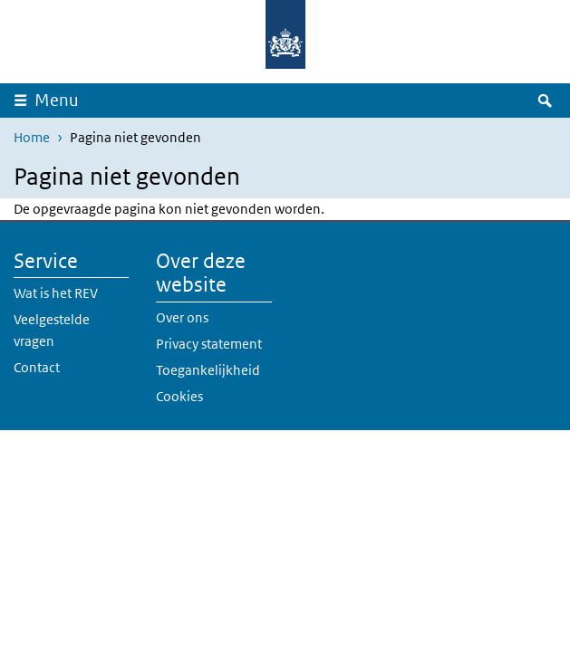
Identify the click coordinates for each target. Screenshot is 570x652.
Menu (56, 100)
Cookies (179, 396)
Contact (37, 367)
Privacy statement (209, 343)
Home (32, 137)
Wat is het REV (56, 293)
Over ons (182, 317)
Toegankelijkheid (208, 370)
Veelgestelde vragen (52, 330)
